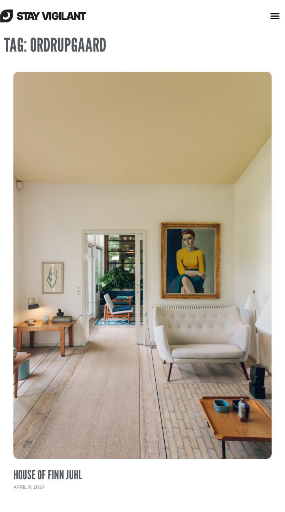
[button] (274, 15)
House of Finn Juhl (47, 474)
